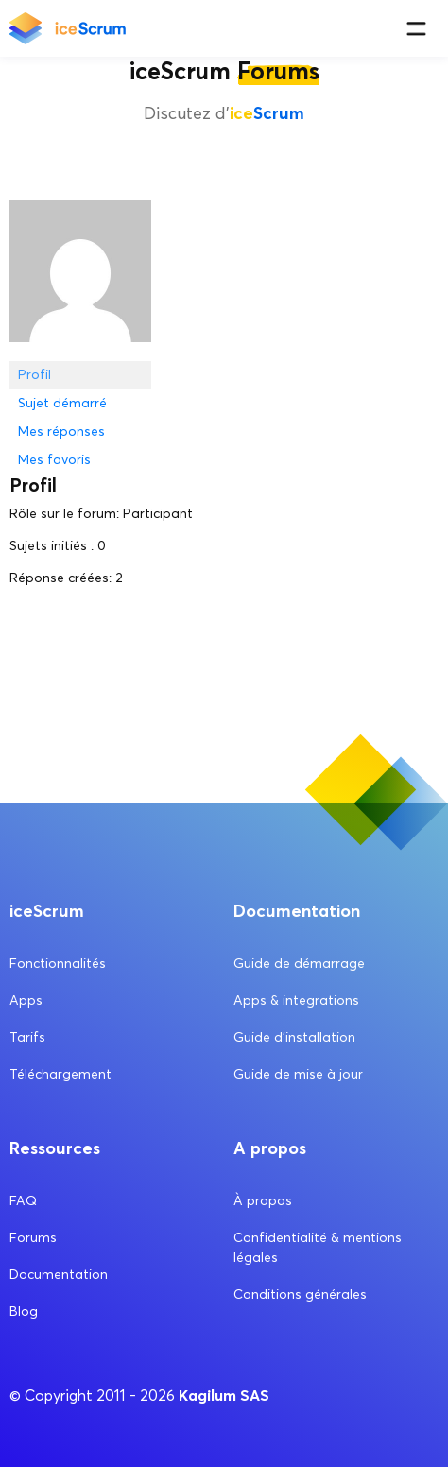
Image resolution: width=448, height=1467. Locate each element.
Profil (34, 375)
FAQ (23, 1201)
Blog (23, 1311)
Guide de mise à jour (298, 1074)
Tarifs (27, 1037)
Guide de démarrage (299, 964)
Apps (26, 1000)
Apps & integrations (296, 1000)
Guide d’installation (294, 1037)
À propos (262, 1201)
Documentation (58, 1275)
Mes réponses (61, 431)
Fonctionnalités (57, 964)
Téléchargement (60, 1074)
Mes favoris (54, 460)
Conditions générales (300, 1294)
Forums (33, 1238)
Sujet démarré (62, 403)
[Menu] (416, 29)
